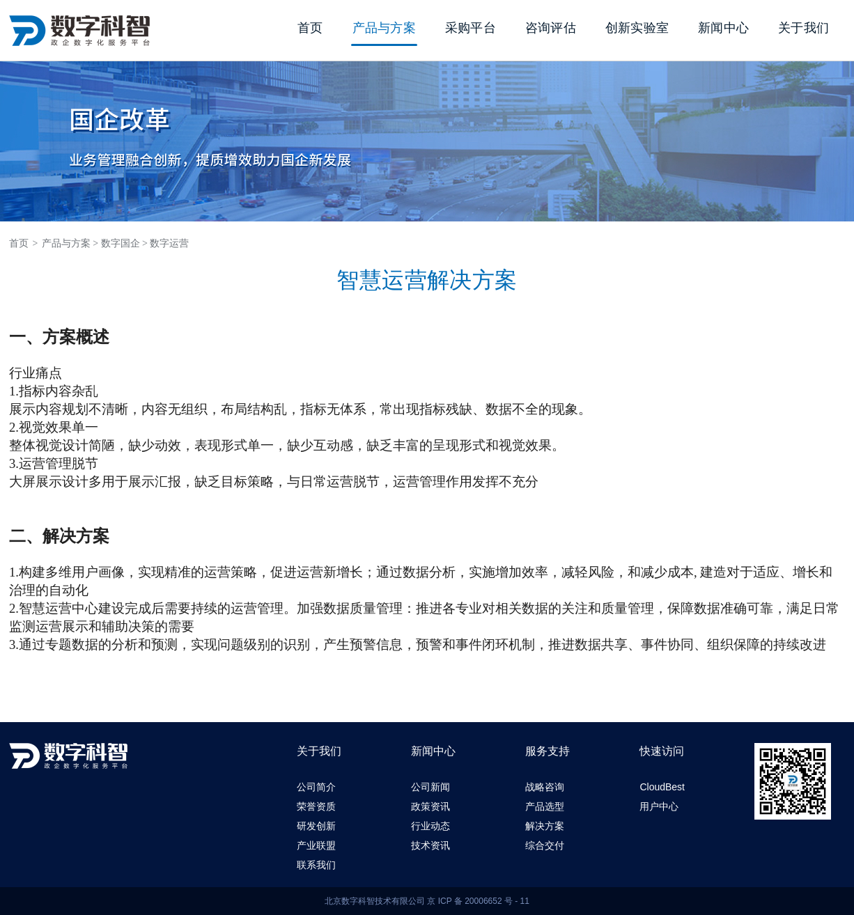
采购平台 (470, 28)
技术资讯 (430, 845)
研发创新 (316, 825)
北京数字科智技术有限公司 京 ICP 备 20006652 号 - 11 (427, 901)
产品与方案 (384, 28)
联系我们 (316, 864)
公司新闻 (430, 786)
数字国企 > (124, 243)
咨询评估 (550, 28)
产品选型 (544, 806)
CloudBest (662, 786)
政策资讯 (430, 806)
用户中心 (658, 806)
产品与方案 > (70, 243)
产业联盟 (316, 845)
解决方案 (544, 825)
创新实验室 (637, 28)
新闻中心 (723, 28)
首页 (310, 28)
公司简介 (316, 786)
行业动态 (430, 825)
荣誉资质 (316, 806)
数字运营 (169, 243)
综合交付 (544, 845)
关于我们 (803, 28)
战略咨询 (544, 786)
